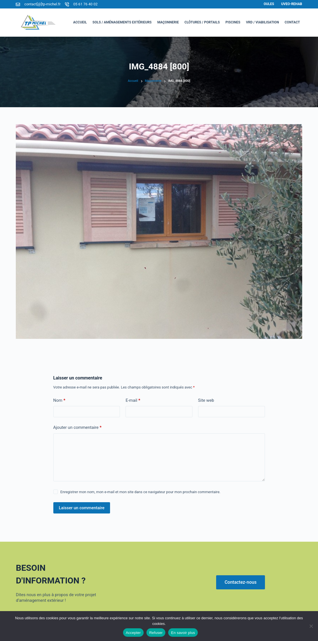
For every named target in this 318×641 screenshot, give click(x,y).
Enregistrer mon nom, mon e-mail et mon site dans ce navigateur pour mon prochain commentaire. (140, 492)
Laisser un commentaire (82, 507)
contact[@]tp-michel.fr (42, 4)
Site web (206, 400)
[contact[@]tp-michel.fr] (18, 4)
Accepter (133, 633)
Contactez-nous (240, 582)
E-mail (133, 400)
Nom (59, 400)
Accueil (80, 22)
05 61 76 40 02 (85, 4)
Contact (292, 22)
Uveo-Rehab (291, 4)
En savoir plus (183, 633)
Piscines (232, 22)
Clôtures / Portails (202, 22)
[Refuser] (311, 626)
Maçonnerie (168, 22)
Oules (269, 4)
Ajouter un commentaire (77, 427)
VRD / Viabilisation (262, 22)
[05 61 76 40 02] (67, 4)
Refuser (156, 633)
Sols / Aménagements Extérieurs (122, 22)
